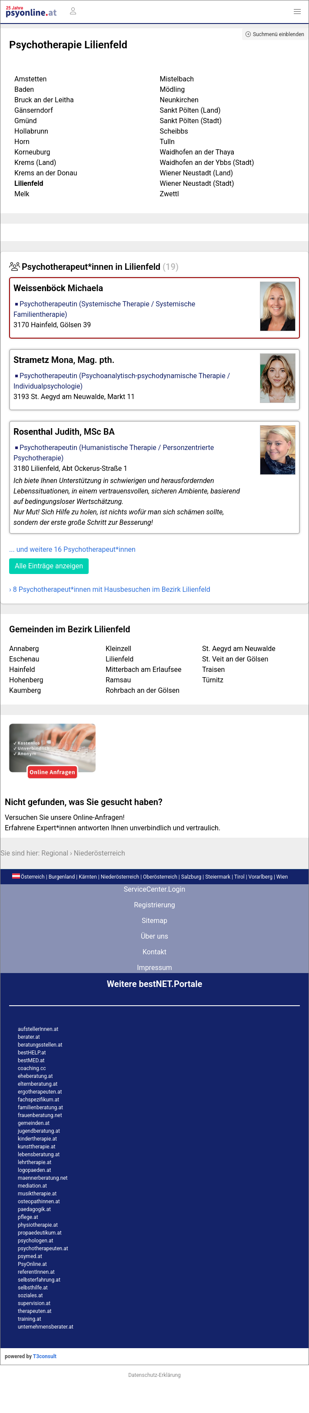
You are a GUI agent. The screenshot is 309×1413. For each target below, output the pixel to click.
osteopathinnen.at (39, 1201)
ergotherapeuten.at (40, 1092)
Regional (54, 853)
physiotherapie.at (38, 1225)
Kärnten (88, 877)
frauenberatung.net (40, 1115)
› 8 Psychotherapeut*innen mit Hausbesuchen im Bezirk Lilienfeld (109, 589)
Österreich (28, 877)
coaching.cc (32, 1068)
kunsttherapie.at (36, 1147)
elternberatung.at (37, 1084)
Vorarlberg (260, 877)
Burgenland (62, 877)
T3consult (44, 1356)
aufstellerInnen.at (38, 1029)
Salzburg (191, 877)
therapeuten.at (35, 1311)
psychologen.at (35, 1241)
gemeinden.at (34, 1123)
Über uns (154, 936)
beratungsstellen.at (40, 1045)
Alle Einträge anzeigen (49, 566)
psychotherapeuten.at (43, 1248)
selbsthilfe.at (33, 1288)
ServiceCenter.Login (155, 889)
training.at (29, 1319)
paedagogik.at (34, 1209)
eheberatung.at (35, 1076)
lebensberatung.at (39, 1154)
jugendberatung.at (39, 1131)
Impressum (154, 967)
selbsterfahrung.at (39, 1280)
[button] (297, 11)
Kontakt (154, 952)
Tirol (239, 877)
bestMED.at (31, 1060)
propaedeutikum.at (40, 1233)
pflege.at (28, 1217)
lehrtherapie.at (34, 1162)
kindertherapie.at (37, 1139)
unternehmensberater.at (45, 1327)
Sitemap (154, 920)
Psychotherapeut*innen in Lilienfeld (94, 267)
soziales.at (30, 1295)
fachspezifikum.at (38, 1100)
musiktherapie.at (37, 1194)
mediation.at (32, 1186)
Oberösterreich (160, 877)
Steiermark (217, 877)
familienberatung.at (40, 1107)
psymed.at (30, 1256)
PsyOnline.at (32, 1264)
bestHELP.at (32, 1053)
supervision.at (34, 1303)
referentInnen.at (36, 1272)
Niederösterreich (99, 853)
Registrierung (154, 905)
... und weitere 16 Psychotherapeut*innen (72, 549)
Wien (282, 877)
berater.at (29, 1037)
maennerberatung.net (43, 1178)
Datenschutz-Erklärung (154, 1375)
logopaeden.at (34, 1170)
